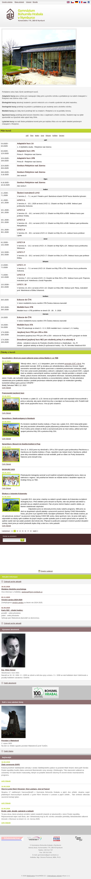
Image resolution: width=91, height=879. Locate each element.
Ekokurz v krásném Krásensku (14, 494)
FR (82, 2)
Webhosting (31, 876)
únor (42, 135)
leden (37, 135)
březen (48, 135)
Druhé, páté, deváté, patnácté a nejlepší (17, 811)
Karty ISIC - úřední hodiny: (12, 610)
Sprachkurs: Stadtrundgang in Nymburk (18, 418)
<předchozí (6, 531)
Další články (8, 751)
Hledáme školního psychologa (13, 589)
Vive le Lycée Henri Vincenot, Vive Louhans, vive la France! (25, 789)
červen (61, 135)
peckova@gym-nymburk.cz (32, 592)
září (27, 135)
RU (86, 2)
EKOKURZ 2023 (8, 469)
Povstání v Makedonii (10, 741)
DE (77, 2)
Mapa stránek (19, 2)
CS (73, 2)
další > (35, 531)
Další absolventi (10, 683)
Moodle (35, 2)
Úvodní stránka (7, 2)
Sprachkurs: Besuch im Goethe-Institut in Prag (21, 444)
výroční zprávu (17, 603)
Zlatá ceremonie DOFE (10, 765)
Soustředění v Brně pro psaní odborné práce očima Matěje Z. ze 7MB (30, 358)
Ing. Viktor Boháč (8, 670)
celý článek (5, 781)
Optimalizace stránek (54, 876)
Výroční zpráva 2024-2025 (11, 600)
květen (55, 135)
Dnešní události (47, 571)
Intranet (28, 2)
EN (69, 2)
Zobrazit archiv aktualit (12, 582)
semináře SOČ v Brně (72, 364)
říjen (32, 135)
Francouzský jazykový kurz (13, 393)
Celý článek (6, 388)
